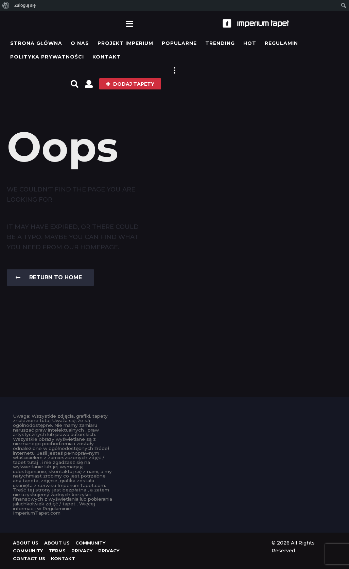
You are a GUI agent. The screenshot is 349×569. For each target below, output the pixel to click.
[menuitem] (6, 5)
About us (25, 543)
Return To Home (49, 277)
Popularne (179, 43)
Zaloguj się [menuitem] (25, 5)
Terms (57, 550)
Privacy (81, 550)
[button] (130, 23)
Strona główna (36, 43)
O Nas (80, 43)
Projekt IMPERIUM (125, 43)
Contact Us (29, 558)
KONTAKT (106, 57)
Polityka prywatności (47, 57)
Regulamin (281, 43)
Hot (249, 43)
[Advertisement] (174, 456)
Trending (220, 43)
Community (90, 543)
